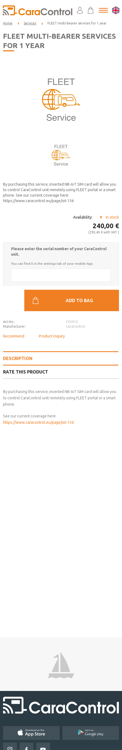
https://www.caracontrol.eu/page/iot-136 (38, 422)
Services (30, 23)
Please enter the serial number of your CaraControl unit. (59, 251)
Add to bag (62, 300)
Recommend (13, 336)
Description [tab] (18, 358)
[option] (61, 99)
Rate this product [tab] (25, 371)
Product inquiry (52, 336)
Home (7, 23)
